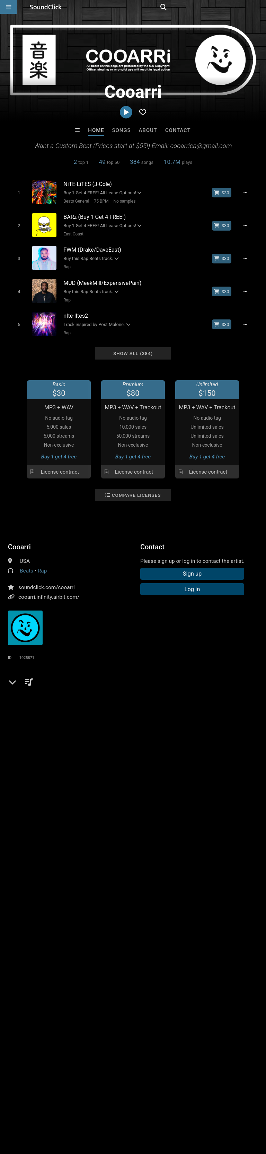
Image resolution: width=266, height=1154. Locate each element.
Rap (64, 263)
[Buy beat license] (225, 192)
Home (96, 130)
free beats (38, 693)
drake (138, 693)
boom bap (163, 693)
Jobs (95, 1113)
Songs (121, 130)
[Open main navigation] (8, 7)
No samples (122, 200)
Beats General (74, 200)
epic (14, 693)
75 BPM (98, 200)
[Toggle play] (16, 192)
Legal (186, 1113)
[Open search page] (259, 7)
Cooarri (19, 540)
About (148, 130)
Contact (178, 130)
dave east (221, 693)
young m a (21, 705)
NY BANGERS (161, 992)
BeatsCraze (47, 992)
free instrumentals (77, 693)
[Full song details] (249, 192)
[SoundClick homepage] (45, 6)
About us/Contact (61, 1113)
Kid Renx (104, 992)
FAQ (29, 1113)
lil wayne (115, 693)
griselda (49, 705)
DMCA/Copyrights (128, 1113)
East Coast (71, 232)
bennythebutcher (85, 705)
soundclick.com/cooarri (46, 580)
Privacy (165, 1113)
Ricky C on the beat (219, 992)
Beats (26, 563)
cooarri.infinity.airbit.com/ (48, 590)
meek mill (192, 693)
